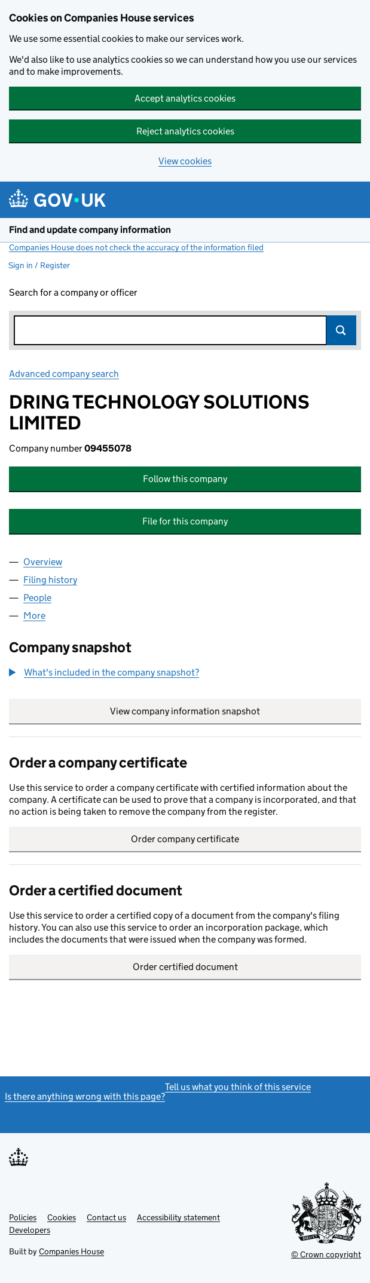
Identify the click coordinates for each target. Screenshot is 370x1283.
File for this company (185, 521)
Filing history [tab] (50, 579)
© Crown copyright (326, 1254)
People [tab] (37, 597)
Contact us (106, 1217)
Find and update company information (90, 229)
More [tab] (34, 615)
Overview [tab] (42, 561)
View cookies (185, 161)
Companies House (71, 1251)
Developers (29, 1229)
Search (341, 330)
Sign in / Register (39, 265)
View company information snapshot (235, 711)
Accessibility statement (178, 1217)
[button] (104, 673)
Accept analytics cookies (185, 98)
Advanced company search (64, 373)
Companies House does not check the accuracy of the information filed (136, 247)
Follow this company (185, 478)
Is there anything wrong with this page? (85, 1096)
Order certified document (185, 966)
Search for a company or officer (73, 292)
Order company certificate (185, 839)
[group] (185, 674)
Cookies (61, 1217)
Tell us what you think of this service (238, 1086)
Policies (22, 1217)
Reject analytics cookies (185, 131)
